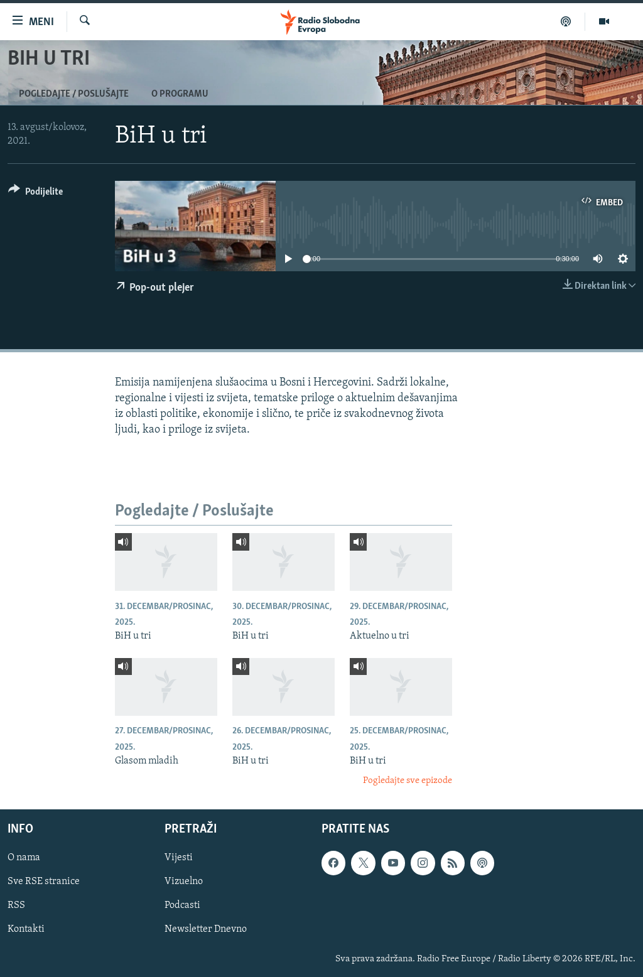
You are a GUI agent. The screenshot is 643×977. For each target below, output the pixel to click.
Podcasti (182, 905)
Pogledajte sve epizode (407, 780)
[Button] (35, 194)
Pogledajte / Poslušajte (74, 94)
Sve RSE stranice (44, 882)
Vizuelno (184, 882)
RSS (16, 905)
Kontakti (26, 929)
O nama (24, 858)
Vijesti (179, 858)
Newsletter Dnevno (206, 929)
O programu (179, 94)
